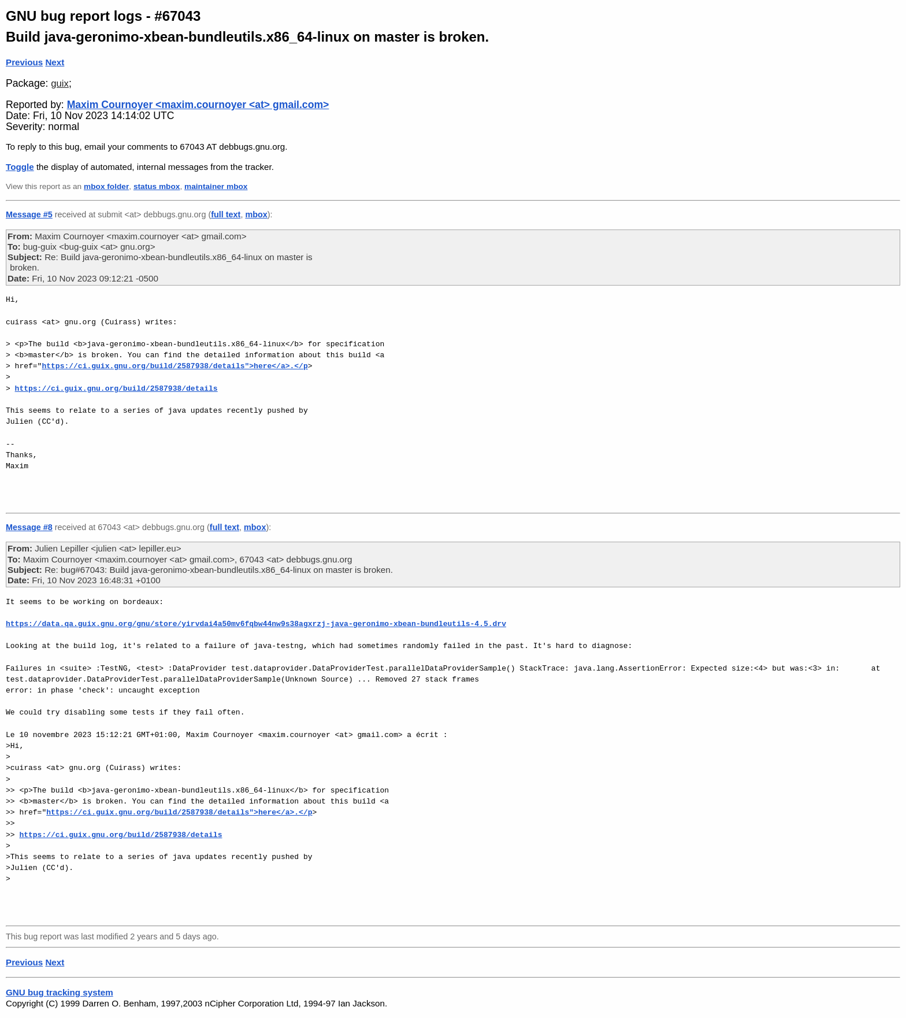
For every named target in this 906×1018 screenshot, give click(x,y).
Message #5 (29, 214)
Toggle (20, 167)
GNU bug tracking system (59, 992)
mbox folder (106, 186)
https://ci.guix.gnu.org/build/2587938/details (116, 388)
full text (225, 214)
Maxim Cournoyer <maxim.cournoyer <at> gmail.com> (198, 104)
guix (60, 83)
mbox (256, 214)
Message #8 (29, 527)
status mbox (156, 186)
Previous (24, 62)
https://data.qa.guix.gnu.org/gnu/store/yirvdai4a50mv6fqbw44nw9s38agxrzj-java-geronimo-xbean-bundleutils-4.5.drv (256, 624)
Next (54, 62)
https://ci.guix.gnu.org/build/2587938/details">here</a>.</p (174, 366)
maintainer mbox (215, 186)
